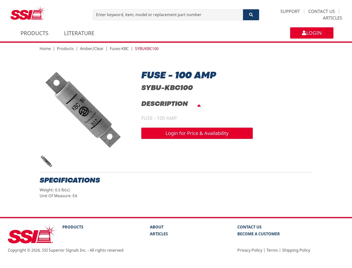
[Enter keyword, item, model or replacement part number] (168, 14)
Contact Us (249, 227)
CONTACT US (321, 11)
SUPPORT (290, 11)
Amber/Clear (92, 48)
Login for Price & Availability (197, 133)
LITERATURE (79, 33)
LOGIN (312, 33)
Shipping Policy (296, 250)
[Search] (251, 14)
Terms (272, 250)
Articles (159, 234)
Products (65, 48)
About (157, 227)
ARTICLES (332, 18)
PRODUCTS (34, 33)
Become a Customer (258, 234)
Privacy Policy (249, 250)
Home (45, 48)
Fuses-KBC (119, 48)
